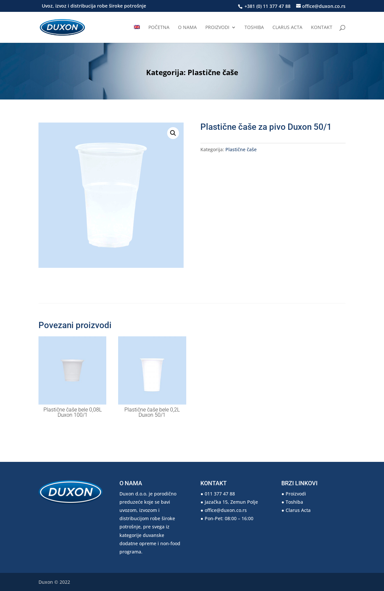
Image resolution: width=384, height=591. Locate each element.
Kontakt (321, 27)
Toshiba (254, 27)
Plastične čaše (213, 72)
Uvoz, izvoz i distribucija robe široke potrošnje (94, 6)
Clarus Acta (287, 27)
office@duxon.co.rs (226, 510)
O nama (187, 27)
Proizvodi (217, 27)
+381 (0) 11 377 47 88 (267, 6)
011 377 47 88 (220, 494)
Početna (158, 27)
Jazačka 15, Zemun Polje (231, 502)
